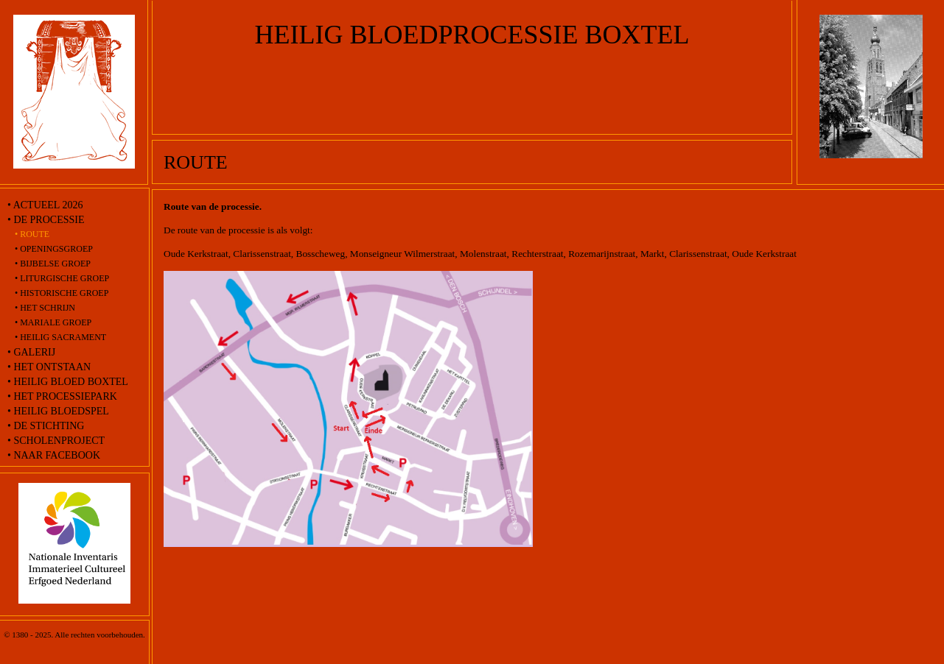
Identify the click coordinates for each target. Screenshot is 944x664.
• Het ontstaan (49, 366)
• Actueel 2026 (45, 205)
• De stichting (45, 425)
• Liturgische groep (62, 278)
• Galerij (31, 352)
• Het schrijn (45, 308)
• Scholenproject (56, 440)
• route (32, 234)
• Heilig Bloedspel (58, 411)
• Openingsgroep (54, 249)
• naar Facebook (53, 455)
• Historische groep (61, 293)
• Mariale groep (53, 322)
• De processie (45, 219)
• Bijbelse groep (53, 263)
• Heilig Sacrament (60, 337)
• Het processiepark (62, 396)
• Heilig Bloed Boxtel (67, 381)
